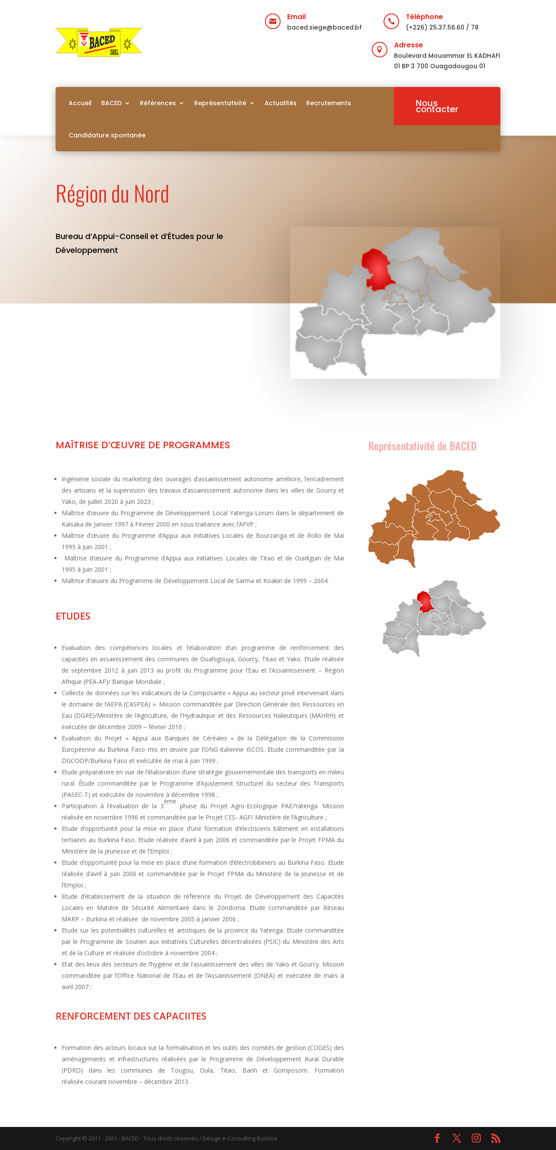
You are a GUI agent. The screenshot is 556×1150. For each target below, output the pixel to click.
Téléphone (424, 17)
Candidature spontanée (107, 135)
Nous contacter (437, 106)
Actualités (281, 103)
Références (158, 103)
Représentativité (220, 103)
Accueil (80, 103)
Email (296, 17)
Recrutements (328, 103)
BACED (111, 103)
